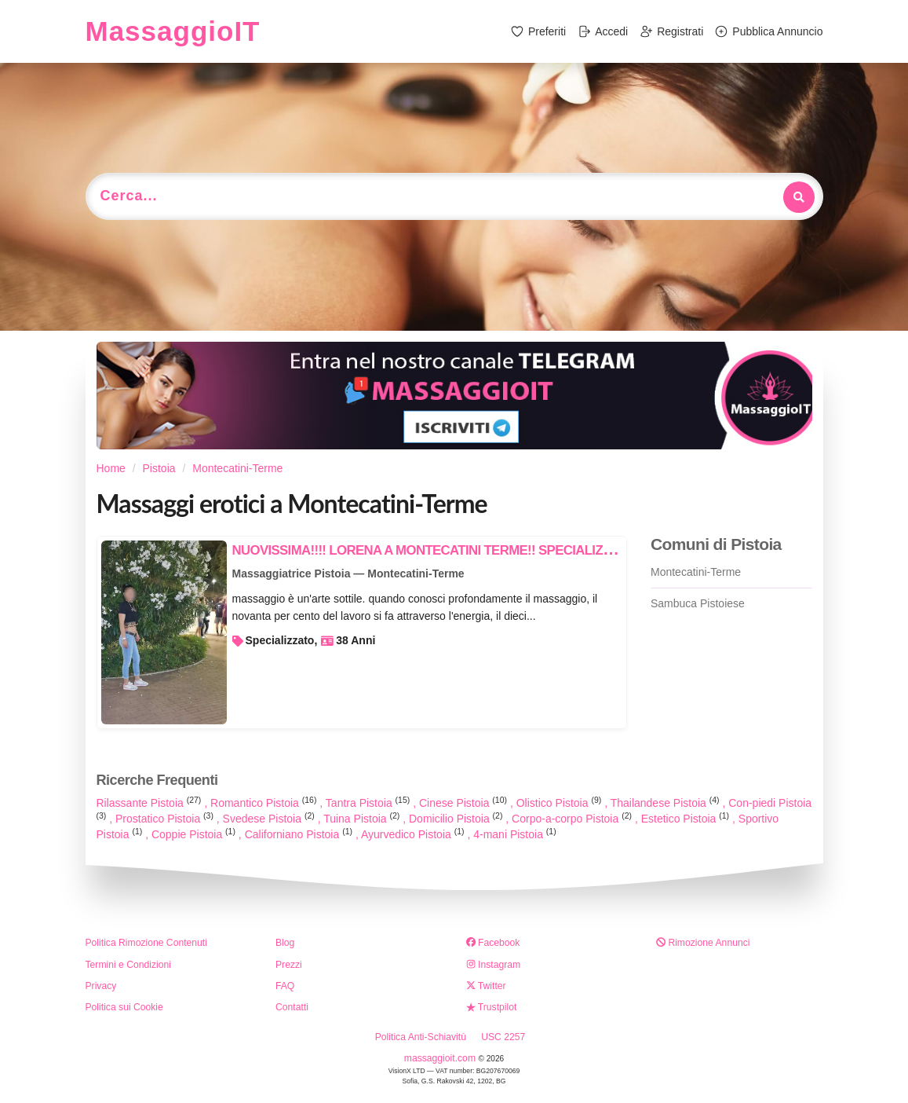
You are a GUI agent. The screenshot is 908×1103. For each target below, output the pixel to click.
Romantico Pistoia (264, 803)
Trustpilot (491, 1007)
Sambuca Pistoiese (698, 603)
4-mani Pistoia (514, 834)
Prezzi (288, 964)
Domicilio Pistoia (457, 818)
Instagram (493, 964)
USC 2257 (503, 1037)
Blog (284, 942)
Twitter (486, 985)
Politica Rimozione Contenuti (146, 942)
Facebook (493, 942)
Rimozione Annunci (702, 942)
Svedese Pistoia (270, 818)
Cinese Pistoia (464, 803)
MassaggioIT (173, 31)
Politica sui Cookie (124, 1007)
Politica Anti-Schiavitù (420, 1037)
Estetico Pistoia (686, 818)
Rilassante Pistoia (151, 803)
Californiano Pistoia (300, 834)
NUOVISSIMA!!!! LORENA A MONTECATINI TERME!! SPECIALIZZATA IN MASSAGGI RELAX (498, 550)
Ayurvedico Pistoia (414, 834)
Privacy (101, 985)
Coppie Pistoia (195, 834)
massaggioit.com (441, 1058)
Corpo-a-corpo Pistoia (573, 818)
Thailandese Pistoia (667, 803)
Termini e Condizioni (128, 964)
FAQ (284, 985)
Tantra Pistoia (369, 803)
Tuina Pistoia (363, 818)
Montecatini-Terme (696, 572)
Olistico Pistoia (560, 803)
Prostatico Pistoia (166, 818)
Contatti (291, 1007)
